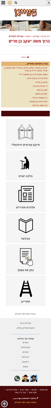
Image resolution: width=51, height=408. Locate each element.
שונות (25, 366)
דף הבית (46, 36)
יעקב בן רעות (42, 89)
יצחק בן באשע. (41, 93)
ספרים (25, 342)
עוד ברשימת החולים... (36, 63)
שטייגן (36, 36)
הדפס (23, 57)
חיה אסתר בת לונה (39, 105)
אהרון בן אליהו (41, 82)
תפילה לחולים (16, 36)
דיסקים (25, 361)
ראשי (28, 36)
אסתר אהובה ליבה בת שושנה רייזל (33, 74)
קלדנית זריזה (25, 323)
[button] (16, 2)
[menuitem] (25, 134)
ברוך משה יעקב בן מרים (29, 41)
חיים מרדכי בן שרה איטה (37, 78)
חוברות (25, 352)
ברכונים (25, 357)
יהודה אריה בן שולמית (38, 101)
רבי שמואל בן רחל (40, 97)
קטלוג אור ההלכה (25, 338)
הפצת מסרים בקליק (25, 328)
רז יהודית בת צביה (40, 86)
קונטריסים (25, 347)
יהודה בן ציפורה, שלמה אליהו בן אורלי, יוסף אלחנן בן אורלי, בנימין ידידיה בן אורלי (25, 69)
